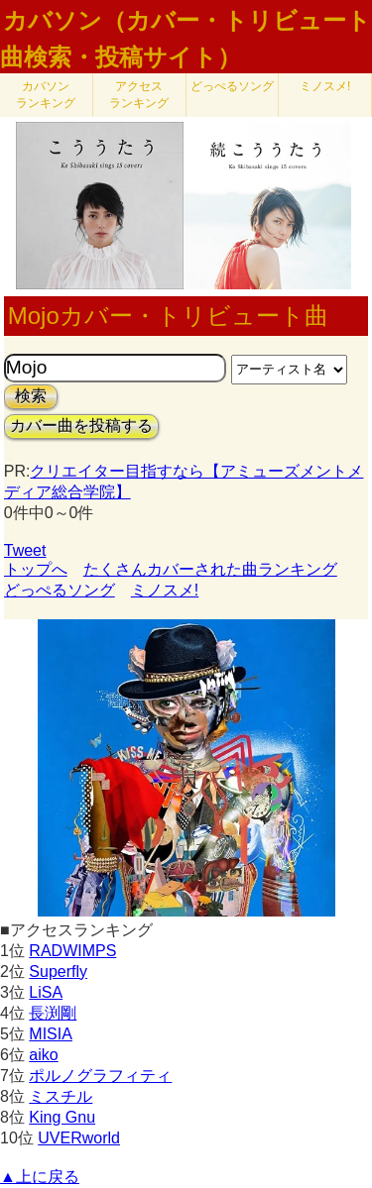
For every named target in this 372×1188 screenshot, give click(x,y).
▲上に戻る (39, 1176)
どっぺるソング (232, 86)
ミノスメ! (325, 86)
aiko (43, 1054)
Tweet (25, 550)
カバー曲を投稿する (81, 425)
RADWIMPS (72, 950)
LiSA (45, 992)
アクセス (139, 94)
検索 (31, 395)
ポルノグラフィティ (100, 1075)
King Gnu (62, 1117)
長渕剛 (52, 1013)
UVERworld (79, 1138)
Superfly (58, 971)
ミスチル (60, 1096)
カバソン (45, 94)
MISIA (50, 1034)
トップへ (35, 569)
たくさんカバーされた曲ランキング (210, 569)
